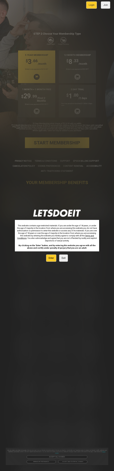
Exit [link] (63, 258)
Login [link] (91, 5)
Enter (51, 258)
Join (105, 5)
